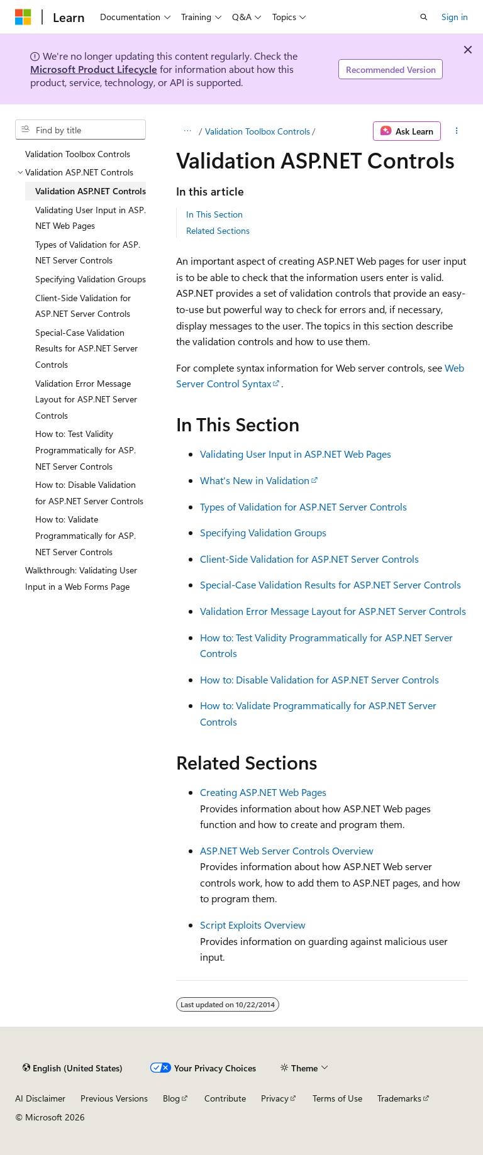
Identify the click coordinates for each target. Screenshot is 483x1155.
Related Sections (218, 230)
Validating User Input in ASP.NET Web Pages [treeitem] (90, 218)
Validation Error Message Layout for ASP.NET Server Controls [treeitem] (86, 399)
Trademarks (399, 1098)
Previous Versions (114, 1098)
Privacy (275, 1098)
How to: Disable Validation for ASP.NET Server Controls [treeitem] (89, 492)
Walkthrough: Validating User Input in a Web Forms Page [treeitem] (81, 578)
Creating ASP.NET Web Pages (263, 792)
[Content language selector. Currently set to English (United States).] (72, 1068)
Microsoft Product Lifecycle (93, 68)
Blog (171, 1098)
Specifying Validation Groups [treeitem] (90, 279)
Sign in (454, 17)
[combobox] (80, 129)
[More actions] (457, 131)
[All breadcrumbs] (187, 131)
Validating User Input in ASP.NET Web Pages (295, 453)
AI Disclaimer (40, 1098)
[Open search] (423, 17)
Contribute (225, 1098)
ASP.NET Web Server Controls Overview (287, 850)
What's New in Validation (254, 480)
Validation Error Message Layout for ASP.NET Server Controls (333, 610)
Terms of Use (337, 1098)
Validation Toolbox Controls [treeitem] (77, 154)
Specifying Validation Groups (263, 532)
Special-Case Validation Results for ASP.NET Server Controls (330, 584)
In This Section (214, 214)
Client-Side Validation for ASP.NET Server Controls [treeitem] (83, 306)
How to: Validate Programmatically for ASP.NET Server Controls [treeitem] (85, 535)
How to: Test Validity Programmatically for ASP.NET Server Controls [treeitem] (85, 450)
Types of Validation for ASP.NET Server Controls (303, 506)
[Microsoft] (23, 17)
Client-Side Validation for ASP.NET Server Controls (309, 558)
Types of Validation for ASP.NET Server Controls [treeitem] (87, 252)
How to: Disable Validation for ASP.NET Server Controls (319, 679)
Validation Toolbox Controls (257, 131)
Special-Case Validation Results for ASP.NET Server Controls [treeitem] (86, 348)
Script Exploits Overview (253, 924)
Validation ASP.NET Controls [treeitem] (90, 191)
